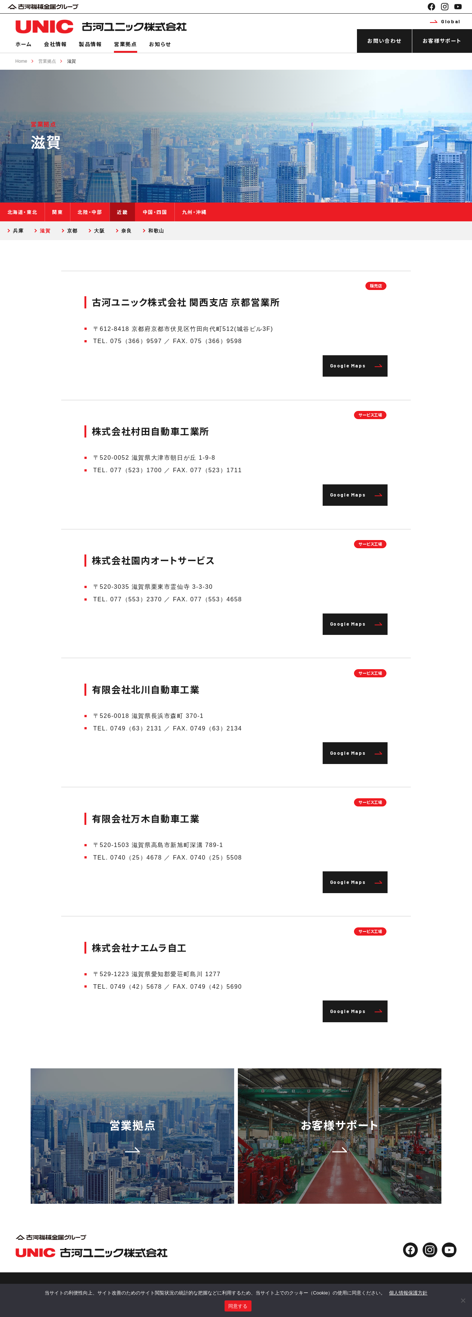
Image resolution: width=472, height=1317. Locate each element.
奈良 (126, 231)
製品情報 (90, 44)
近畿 (122, 212)
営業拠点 (125, 44)
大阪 (99, 231)
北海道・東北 (22, 212)
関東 (57, 212)
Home (21, 61)
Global (445, 21)
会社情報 (55, 44)
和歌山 (156, 231)
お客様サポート (442, 41)
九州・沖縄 (194, 212)
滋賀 (71, 61)
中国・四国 (155, 212)
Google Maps (356, 366)
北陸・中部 (89, 212)
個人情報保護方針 (408, 1293)
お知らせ (160, 44)
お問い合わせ (384, 41)
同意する (238, 1306)
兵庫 (18, 231)
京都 (72, 231)
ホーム (23, 44)
